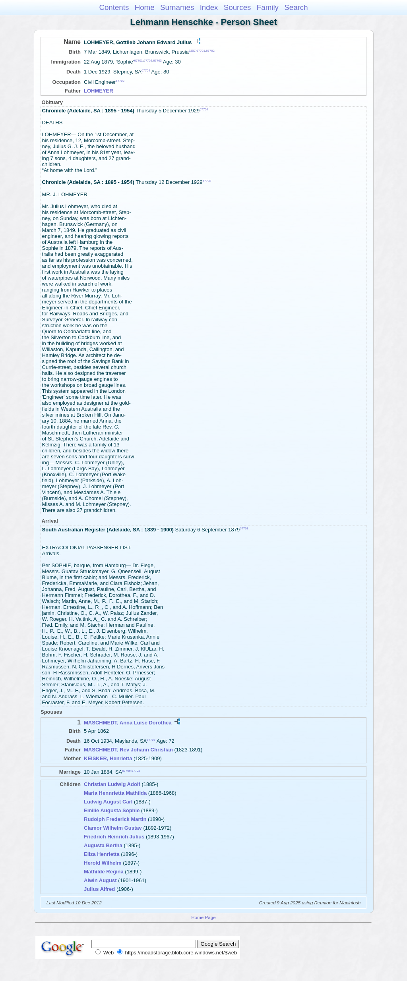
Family (268, 7)
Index (209, 7)
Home (145, 7)
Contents (114, 7)
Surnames (177, 7)
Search (296, 7)
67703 (157, 60)
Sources (237, 7)
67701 (200, 50)
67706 (126, 770)
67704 (145, 70)
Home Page (203, 917)
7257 (192, 50)
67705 (151, 740)
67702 (210, 50)
